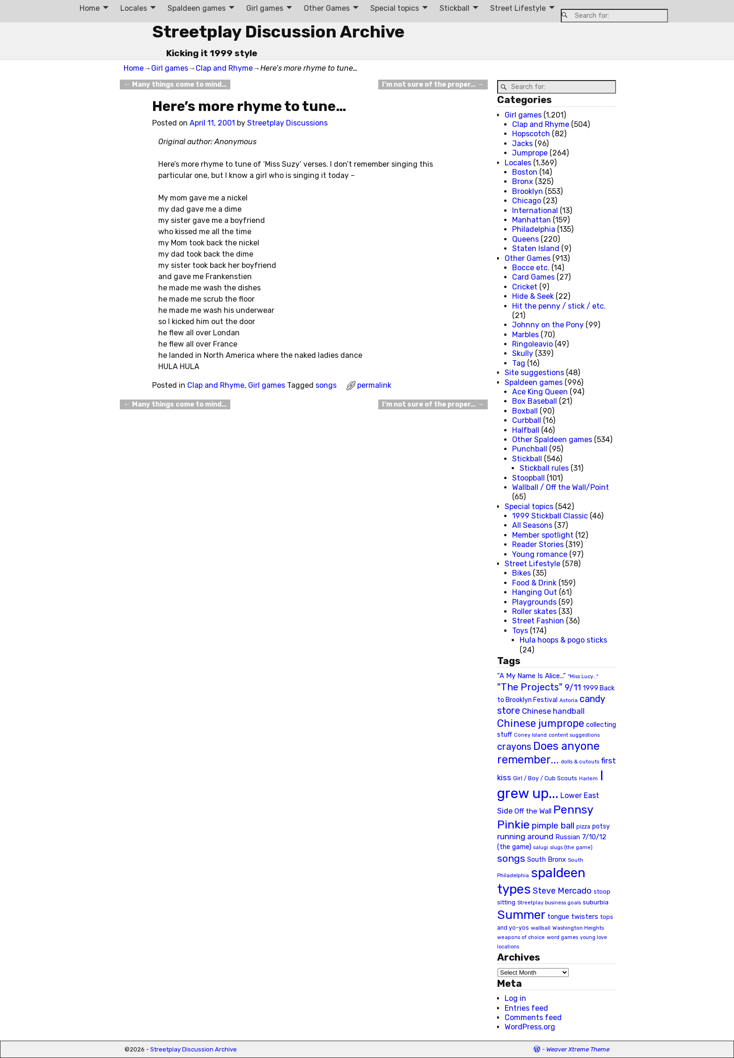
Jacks (522, 143)
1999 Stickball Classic (550, 515)
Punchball (529, 448)
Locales (133, 8)
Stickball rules (544, 468)
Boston (524, 172)
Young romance (539, 554)
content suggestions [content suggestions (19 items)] (574, 735)
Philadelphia (533, 229)
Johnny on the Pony (548, 324)
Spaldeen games (197, 8)
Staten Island (535, 248)
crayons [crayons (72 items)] (514, 746)
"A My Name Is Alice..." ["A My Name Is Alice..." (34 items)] (531, 676)
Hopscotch (531, 133)
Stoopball (528, 478)
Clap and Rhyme (224, 68)
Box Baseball (534, 401)
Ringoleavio (532, 344)
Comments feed (533, 1017)
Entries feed (526, 1008)
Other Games (327, 8)
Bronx (522, 181)
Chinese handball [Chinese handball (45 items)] (553, 711)
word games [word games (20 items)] (562, 937)
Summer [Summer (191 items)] (521, 915)
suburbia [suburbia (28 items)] (596, 902)
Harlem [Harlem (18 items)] (588, 779)
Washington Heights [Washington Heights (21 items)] (578, 928)
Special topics (394, 8)
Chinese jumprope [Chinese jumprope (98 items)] (540, 723)
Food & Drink (534, 582)
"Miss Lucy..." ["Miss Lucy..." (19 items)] (583, 676)
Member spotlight (542, 535)
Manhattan (531, 219)
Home (90, 8)
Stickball (455, 8)
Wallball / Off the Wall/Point (560, 487)
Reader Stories (538, 544)
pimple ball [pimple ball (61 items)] (553, 826)
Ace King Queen (540, 391)
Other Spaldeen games (552, 439)
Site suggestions (534, 372)
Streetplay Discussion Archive (278, 32)
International (535, 210)
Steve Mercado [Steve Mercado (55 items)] (562, 890)
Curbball (526, 420)
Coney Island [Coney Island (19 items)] (530, 735)
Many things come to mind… (175, 85)
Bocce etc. (531, 267)
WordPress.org (530, 1026)
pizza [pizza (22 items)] (583, 826)
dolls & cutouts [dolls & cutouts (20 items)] (580, 761)
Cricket (524, 286)
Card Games (533, 277)
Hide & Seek (533, 296)
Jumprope (530, 152)
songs (326, 385)
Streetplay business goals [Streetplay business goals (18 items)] (549, 903)
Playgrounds (534, 602)
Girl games (264, 8)
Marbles (525, 334)
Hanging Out (534, 592)
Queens (525, 239)
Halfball (525, 430)
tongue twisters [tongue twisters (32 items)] (572, 916)
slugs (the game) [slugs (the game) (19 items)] (571, 847)
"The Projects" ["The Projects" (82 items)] (530, 687)
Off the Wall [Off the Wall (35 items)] (532, 811)
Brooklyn (527, 191)
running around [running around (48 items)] (525, 836)
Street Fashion (538, 620)
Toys (520, 630)
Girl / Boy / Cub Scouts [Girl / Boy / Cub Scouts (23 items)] (545, 778)
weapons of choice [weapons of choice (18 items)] (521, 937)
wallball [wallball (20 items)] (540, 928)
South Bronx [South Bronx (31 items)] (546, 860)
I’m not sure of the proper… (433, 85)
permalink (374, 385)
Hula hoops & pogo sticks (563, 640)
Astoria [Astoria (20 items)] (568, 700)
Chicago (526, 200)
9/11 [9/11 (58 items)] (573, 687)
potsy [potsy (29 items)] (601, 826)
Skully (522, 353)
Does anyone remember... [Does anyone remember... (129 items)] (548, 753)
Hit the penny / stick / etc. (559, 306)
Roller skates (534, 611)
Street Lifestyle (518, 8)
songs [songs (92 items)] (511, 858)
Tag (518, 363)
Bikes (521, 573)
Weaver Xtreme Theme (577, 1049)
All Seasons (532, 525)
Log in (515, 998)
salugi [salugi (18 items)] (540, 847)
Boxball (525, 411)
